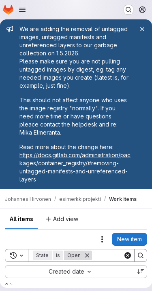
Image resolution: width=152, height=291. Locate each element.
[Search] (140, 255)
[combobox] (69, 271)
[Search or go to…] (128, 10)
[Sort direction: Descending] (140, 271)
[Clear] (128, 255)
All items (21, 218)
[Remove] (87, 255)
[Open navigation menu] (22, 9)
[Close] (142, 29)
